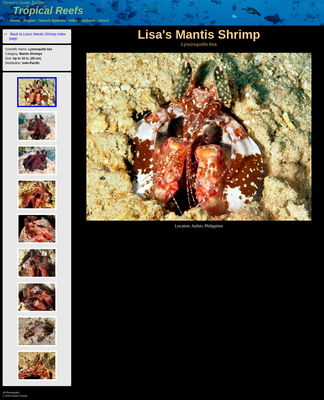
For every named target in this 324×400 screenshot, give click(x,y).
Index (73, 20)
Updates (88, 20)
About (103, 20)
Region (29, 20)
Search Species (52, 20)
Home (15, 20)
